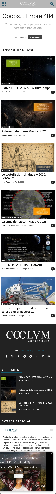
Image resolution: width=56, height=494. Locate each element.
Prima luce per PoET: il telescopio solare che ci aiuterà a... (24, 310)
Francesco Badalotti (10, 225)
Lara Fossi (5, 182)
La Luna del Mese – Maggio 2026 (23, 222)
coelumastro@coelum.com (32, 350)
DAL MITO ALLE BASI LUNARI (21, 265)
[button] (51, 429)
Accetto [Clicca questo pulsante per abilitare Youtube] (18, 476)
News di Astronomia (10, 304)
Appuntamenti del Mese (11, 217)
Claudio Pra (6, 92)
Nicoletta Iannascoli (10, 269)
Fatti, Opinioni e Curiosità (12, 261)
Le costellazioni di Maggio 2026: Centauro (23, 176)
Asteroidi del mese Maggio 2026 (23, 131)
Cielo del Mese (7, 84)
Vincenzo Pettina (9, 315)
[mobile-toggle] (4, 4)
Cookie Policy (18, 470)
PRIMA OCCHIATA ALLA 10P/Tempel (26, 88)
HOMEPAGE (35, 37)
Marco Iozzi (6, 135)
